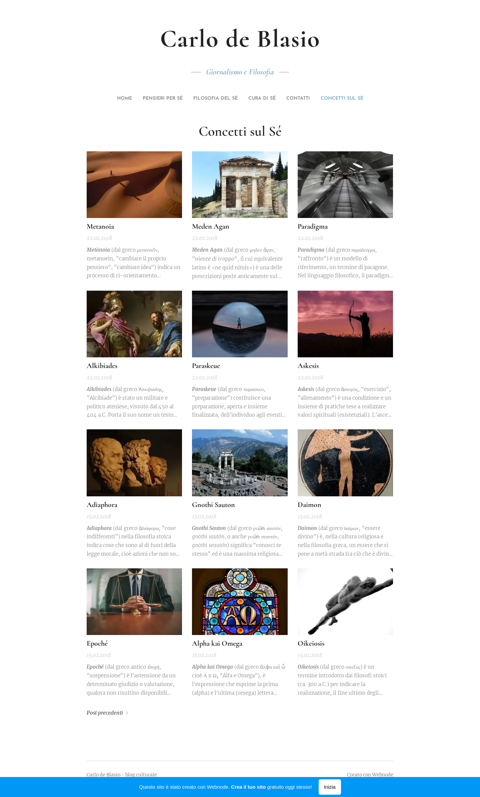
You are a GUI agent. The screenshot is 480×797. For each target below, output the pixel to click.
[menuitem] (216, 98)
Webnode (382, 775)
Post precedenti (105, 713)
